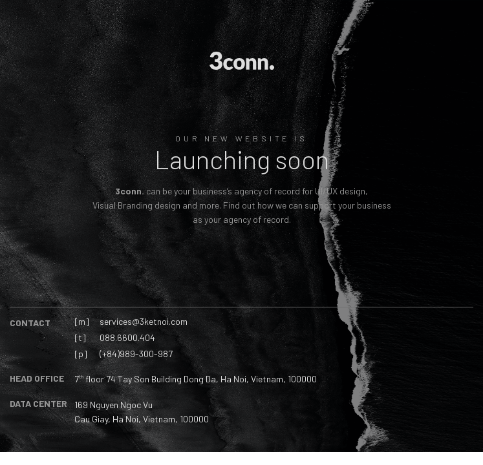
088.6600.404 (127, 337)
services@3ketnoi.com (144, 321)
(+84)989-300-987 (136, 353)
